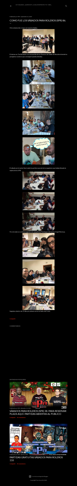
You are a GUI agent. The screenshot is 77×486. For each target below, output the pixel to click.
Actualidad (20, 5)
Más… (50, 5)
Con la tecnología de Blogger (38, 476)
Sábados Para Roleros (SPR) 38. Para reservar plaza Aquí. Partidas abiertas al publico (38, 412)
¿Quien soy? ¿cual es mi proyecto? (36, 5)
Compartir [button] (12, 319)
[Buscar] (66, 6)
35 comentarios (21, 417)
